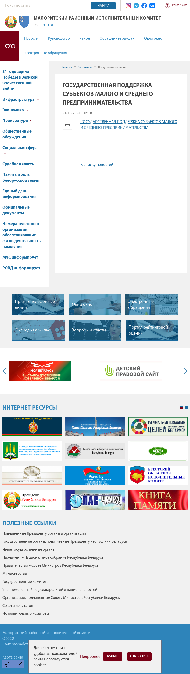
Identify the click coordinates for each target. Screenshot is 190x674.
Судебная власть (18, 164)
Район (84, 39)
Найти (103, 6)
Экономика (15, 110)
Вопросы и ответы (89, 330)
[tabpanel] (95, 466)
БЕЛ (50, 25)
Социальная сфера (20, 150)
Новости (31, 39)
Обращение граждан (117, 39)
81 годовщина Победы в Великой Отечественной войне (20, 80)
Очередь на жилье (32, 330)
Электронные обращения (45, 53)
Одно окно (153, 39)
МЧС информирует (20, 257)
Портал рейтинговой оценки (148, 330)
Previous (6, 371)
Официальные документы (16, 210)
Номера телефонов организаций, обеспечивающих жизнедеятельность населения (21, 235)
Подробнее (90, 657)
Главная (67, 67)
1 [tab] (181, 408)
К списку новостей (96, 165)
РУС (36, 25)
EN (43, 25)
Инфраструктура (20, 100)
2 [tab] (186, 408)
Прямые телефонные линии (35, 305)
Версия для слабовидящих (9, 46)
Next (184, 371)
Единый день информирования (19, 194)
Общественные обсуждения (17, 134)
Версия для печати (67, 125)
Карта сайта (179, 5)
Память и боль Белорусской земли (20, 178)
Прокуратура (17, 121)
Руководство (59, 39)
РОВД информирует (21, 268)
